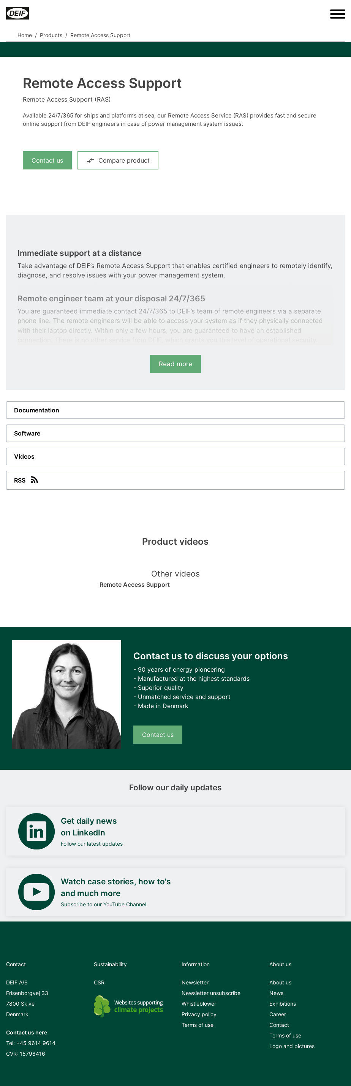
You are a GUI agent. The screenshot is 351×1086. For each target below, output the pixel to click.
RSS (27, 479)
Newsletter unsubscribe (211, 993)
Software (27, 433)
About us (280, 982)
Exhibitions (282, 1003)
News (276, 993)
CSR (99, 982)
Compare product (118, 160)
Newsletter (195, 982)
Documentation (36, 410)
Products (51, 35)
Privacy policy (199, 1014)
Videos (24, 456)
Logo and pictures (292, 1046)
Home (24, 35)
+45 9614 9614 (35, 1043)
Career (277, 1014)
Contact (279, 1025)
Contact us (47, 160)
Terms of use (197, 1025)
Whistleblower (199, 1003)
